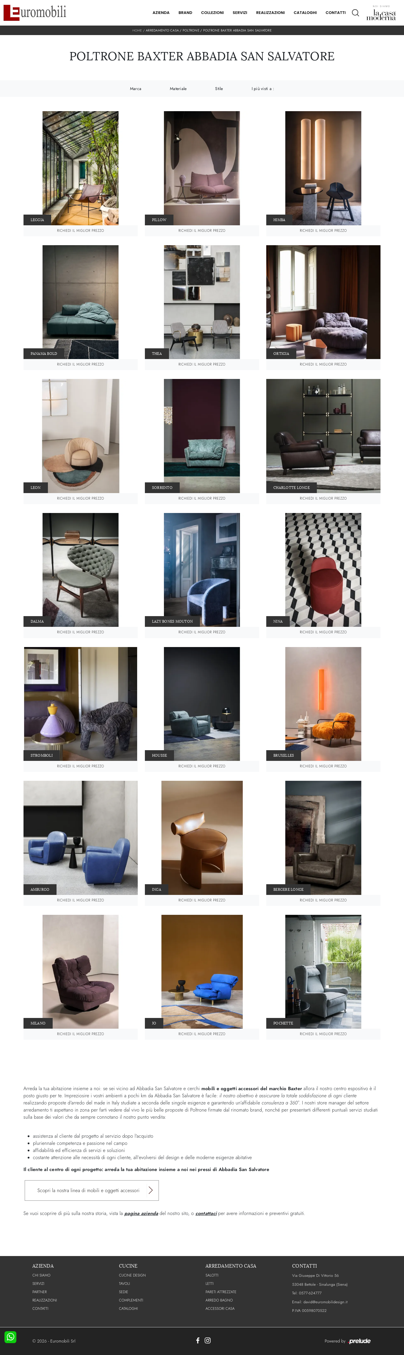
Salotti (212, 1275)
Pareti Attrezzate (221, 1292)
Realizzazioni (270, 12)
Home (137, 30)
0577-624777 (310, 1293)
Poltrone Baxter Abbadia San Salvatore (237, 30)
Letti (210, 1283)
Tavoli (124, 1283)
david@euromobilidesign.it (325, 1302)
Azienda (161, 12)
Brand (185, 12)
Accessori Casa (220, 1308)
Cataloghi (305, 12)
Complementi (131, 1300)
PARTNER (39, 1292)
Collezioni (212, 12)
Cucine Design (132, 1275)
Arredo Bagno (219, 1300)
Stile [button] (219, 89)
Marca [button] (135, 89)
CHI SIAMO (41, 1275)
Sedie (123, 1292)
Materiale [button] (178, 89)
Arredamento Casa (162, 30)
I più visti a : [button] (263, 89)
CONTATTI (40, 1308)
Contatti (336, 12)
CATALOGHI (128, 1308)
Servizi (240, 12)
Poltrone (191, 30)
